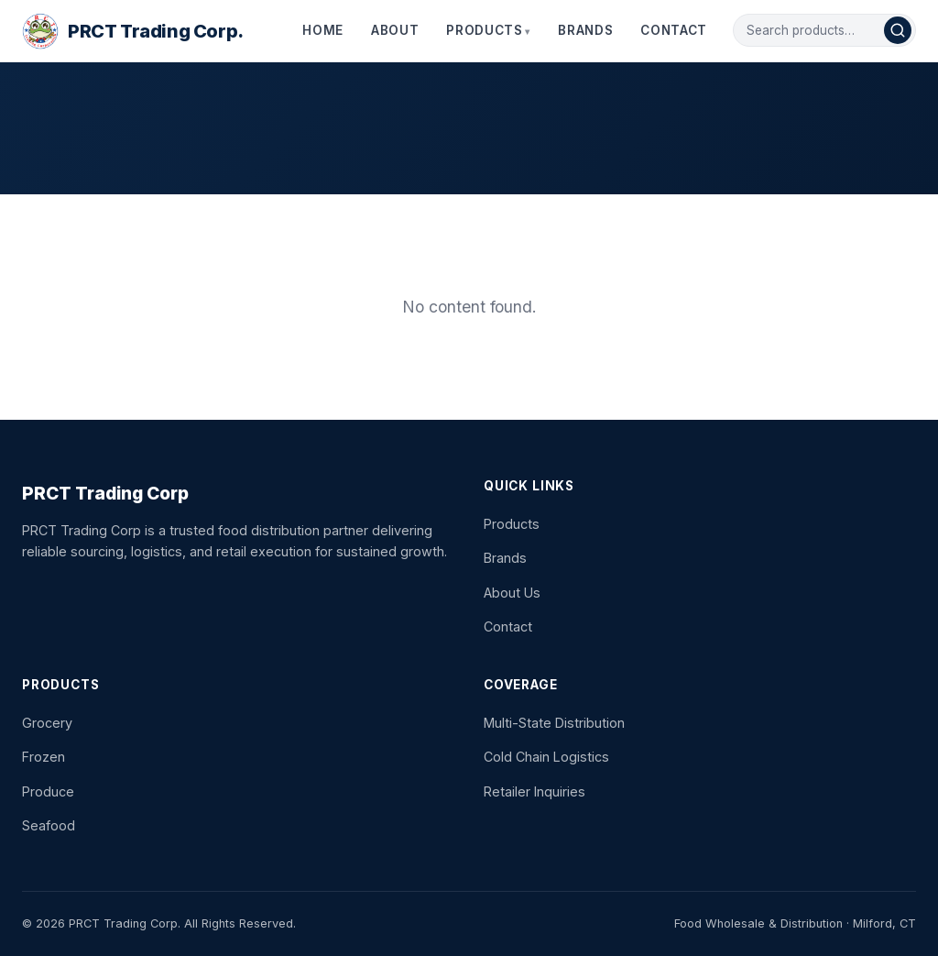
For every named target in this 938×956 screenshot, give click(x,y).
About (395, 30)
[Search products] (815, 30)
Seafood (48, 825)
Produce (48, 791)
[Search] (897, 30)
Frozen (43, 756)
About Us (512, 592)
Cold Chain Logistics (546, 756)
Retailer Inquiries (534, 791)
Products (484, 30)
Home (323, 30)
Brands (585, 30)
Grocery (47, 723)
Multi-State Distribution (554, 723)
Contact (673, 30)
